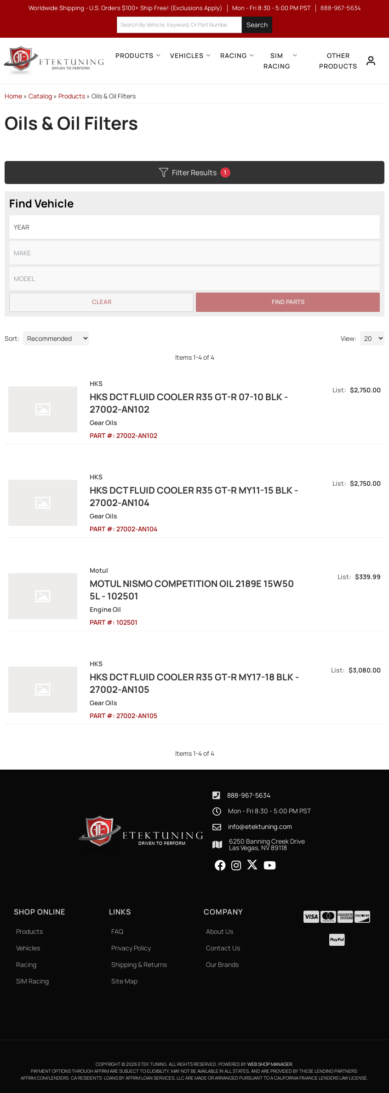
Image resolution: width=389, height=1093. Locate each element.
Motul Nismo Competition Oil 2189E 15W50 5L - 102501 (192, 589)
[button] (194, 25)
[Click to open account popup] (371, 60)
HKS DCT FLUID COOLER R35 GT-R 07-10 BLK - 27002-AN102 (183, 403)
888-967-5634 (248, 795)
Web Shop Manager (269, 1064)
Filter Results (194, 172)
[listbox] (194, 227)
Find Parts (288, 302)
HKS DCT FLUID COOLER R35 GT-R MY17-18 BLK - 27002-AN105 (188, 683)
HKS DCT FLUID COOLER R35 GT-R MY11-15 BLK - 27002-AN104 (188, 496)
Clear (101, 302)
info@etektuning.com (260, 826)
